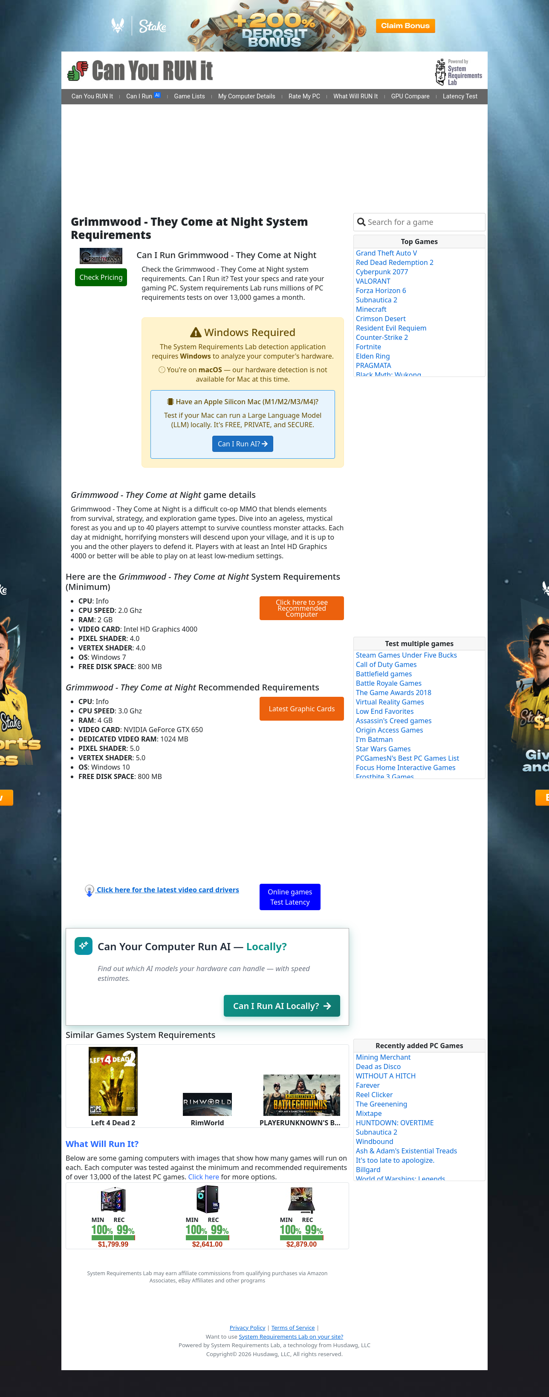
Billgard (368, 1169)
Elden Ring (373, 356)
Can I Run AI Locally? (282, 1006)
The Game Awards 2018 (393, 692)
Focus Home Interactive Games (406, 767)
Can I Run (143, 96)
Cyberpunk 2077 (382, 271)
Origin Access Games (389, 730)
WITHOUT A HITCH (386, 1076)
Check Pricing (100, 277)
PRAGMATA (373, 365)
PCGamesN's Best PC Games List (407, 758)
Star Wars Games (383, 748)
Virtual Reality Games (390, 702)
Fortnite (368, 346)
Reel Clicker (374, 1094)
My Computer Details (246, 96)
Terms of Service (293, 1327)
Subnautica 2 (376, 300)
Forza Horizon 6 (381, 290)
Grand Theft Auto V (386, 253)
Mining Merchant (383, 1057)
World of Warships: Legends (400, 1179)
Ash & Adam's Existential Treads (406, 1151)
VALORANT (373, 281)
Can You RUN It (92, 96)
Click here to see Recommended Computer (302, 608)
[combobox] (425, 222)
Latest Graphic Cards (302, 708)
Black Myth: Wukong (388, 374)
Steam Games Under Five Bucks (406, 655)
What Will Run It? (102, 1144)
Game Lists (189, 96)
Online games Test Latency (290, 897)
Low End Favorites (385, 711)
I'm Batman (374, 739)
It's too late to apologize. (395, 1160)
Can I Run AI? (243, 443)
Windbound (374, 1141)
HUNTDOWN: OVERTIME (395, 1122)
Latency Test (460, 96)
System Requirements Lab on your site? (291, 1336)
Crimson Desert (381, 318)
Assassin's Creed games (394, 720)
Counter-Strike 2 (382, 337)
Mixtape (369, 1113)
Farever (368, 1085)
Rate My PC (304, 96)
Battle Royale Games (389, 683)
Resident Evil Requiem (391, 328)
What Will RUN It (355, 96)
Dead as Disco (378, 1066)
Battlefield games (384, 673)
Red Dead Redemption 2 (394, 262)
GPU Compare (410, 96)
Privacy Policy (248, 1327)
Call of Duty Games (386, 664)
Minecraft (371, 309)
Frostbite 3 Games (385, 777)
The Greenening (381, 1104)
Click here (203, 1176)
